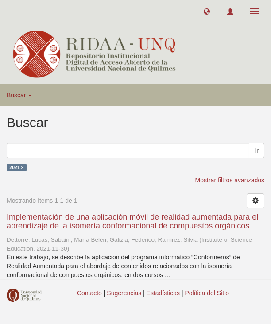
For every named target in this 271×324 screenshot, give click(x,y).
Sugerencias (124, 293)
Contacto (89, 293)
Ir (257, 150)
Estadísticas (163, 293)
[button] (207, 11)
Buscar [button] (19, 95)
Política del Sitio (207, 293)
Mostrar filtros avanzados (229, 180)
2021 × (16, 167)
